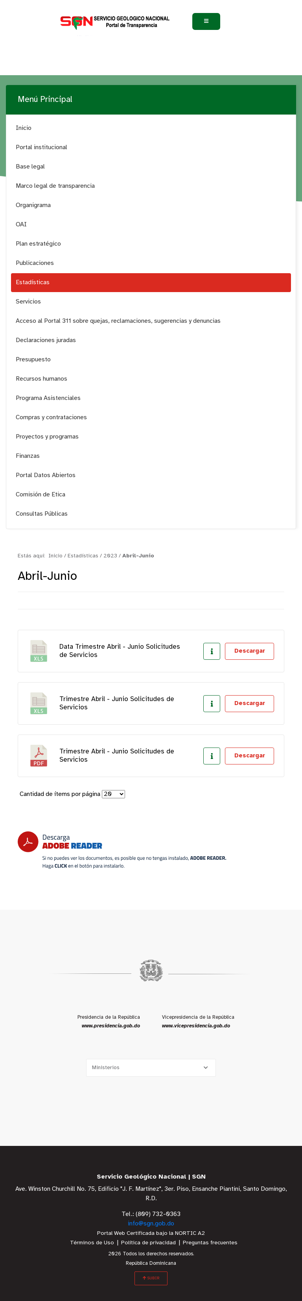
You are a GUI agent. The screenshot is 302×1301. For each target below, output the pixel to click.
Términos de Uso (92, 1243)
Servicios (28, 301)
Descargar (249, 651)
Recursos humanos (41, 379)
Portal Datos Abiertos (46, 475)
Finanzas (28, 456)
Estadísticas (33, 282)
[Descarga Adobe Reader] (122, 850)
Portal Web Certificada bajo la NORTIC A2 (151, 1233)
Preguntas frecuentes (210, 1243)
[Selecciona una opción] (151, 1068)
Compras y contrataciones (51, 417)
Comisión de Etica (40, 494)
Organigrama (33, 205)
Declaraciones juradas (46, 340)
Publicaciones (35, 263)
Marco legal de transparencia (55, 186)
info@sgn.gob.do (151, 1223)
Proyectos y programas (47, 436)
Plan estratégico (38, 244)
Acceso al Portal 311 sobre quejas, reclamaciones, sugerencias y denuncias (118, 321)
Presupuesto (33, 359)
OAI (21, 224)
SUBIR (151, 1278)
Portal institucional (41, 147)
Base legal (30, 166)
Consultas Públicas (42, 514)
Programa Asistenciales (48, 398)
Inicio (23, 128)
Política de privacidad (148, 1243)
